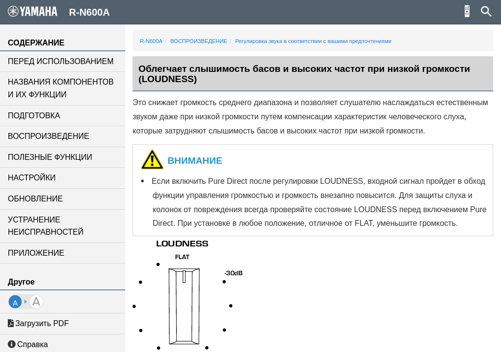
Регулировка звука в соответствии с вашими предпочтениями (313, 41)
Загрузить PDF (38, 323)
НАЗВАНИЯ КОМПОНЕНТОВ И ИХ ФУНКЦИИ (61, 88)
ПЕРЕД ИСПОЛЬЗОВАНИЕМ (61, 61)
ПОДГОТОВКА (34, 115)
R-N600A (151, 41)
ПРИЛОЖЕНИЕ (36, 253)
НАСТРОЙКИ (32, 178)
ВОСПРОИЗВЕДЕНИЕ (48, 136)
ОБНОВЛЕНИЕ (35, 199)
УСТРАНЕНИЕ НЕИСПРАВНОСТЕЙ (46, 226)
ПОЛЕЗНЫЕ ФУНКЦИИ (50, 157)
